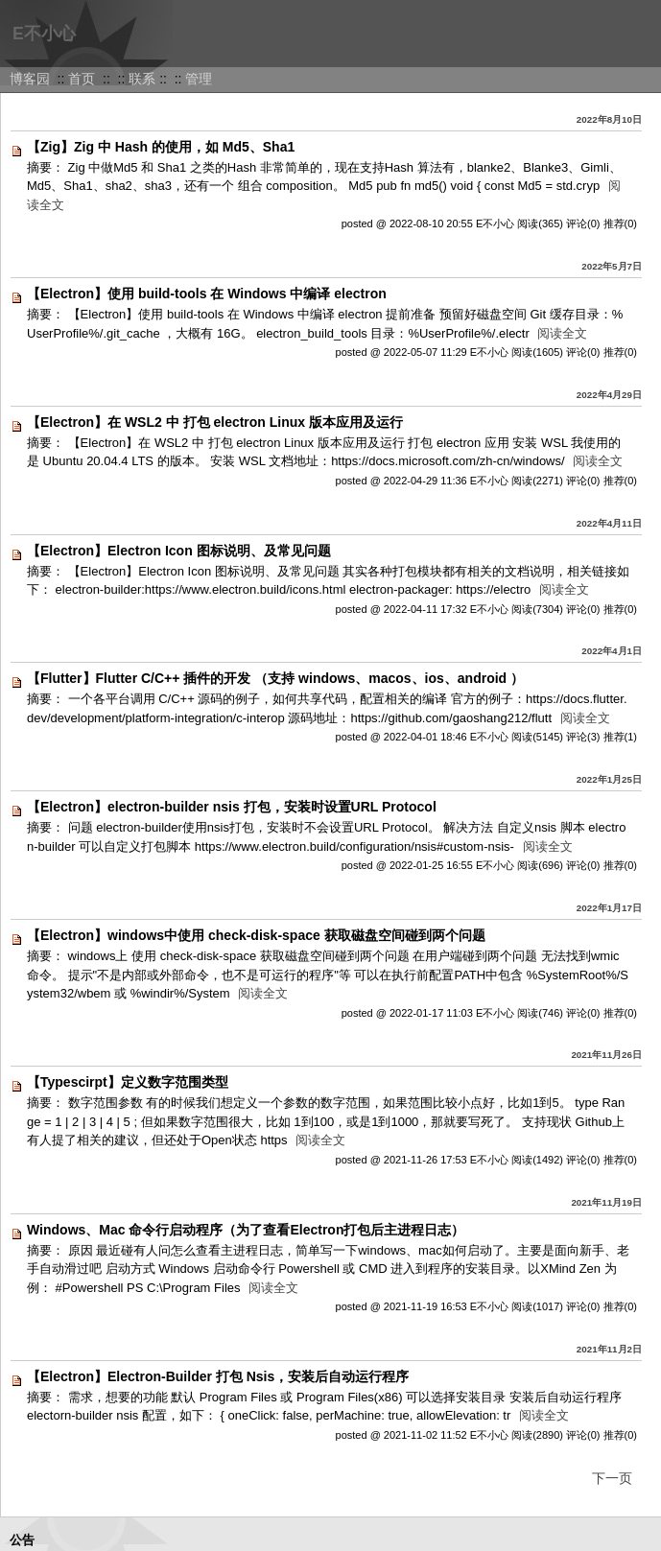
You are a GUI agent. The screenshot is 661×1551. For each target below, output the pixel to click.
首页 (81, 78)
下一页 (612, 1478)
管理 (198, 78)
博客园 (30, 78)
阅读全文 (562, 333)
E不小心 (44, 33)
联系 (142, 78)
